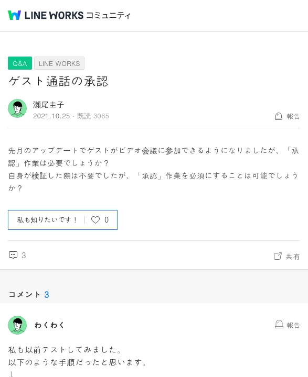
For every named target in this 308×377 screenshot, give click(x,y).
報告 (293, 116)
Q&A (20, 63)
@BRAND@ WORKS (45, 15)
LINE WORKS (59, 63)
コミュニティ (109, 15)
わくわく (50, 325)
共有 (292, 256)
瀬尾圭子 (49, 103)
